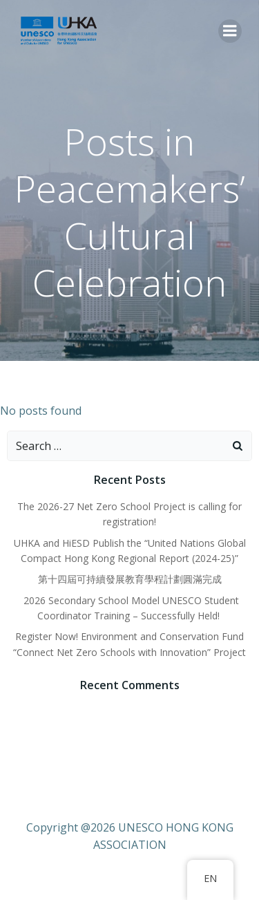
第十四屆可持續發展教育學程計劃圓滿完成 (130, 578)
